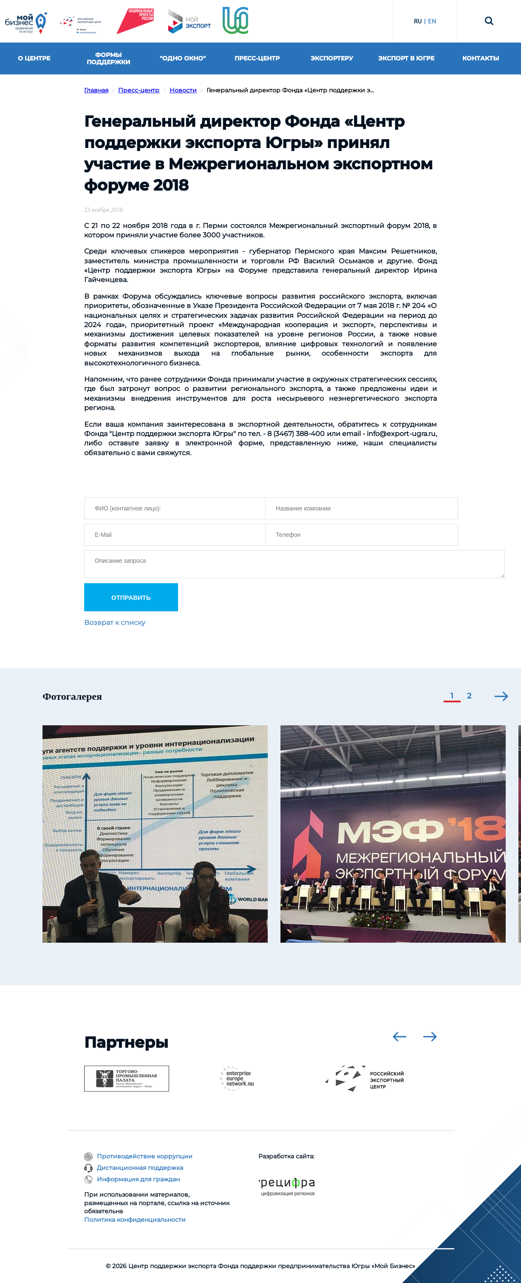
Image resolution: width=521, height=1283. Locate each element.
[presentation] (501, 696)
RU (418, 21)
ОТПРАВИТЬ (131, 597)
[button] (452, 696)
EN (432, 21)
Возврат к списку (114, 623)
